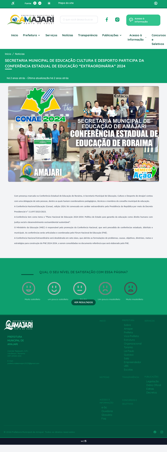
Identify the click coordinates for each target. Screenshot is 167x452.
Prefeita (128, 332)
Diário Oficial (153, 385)
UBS (126, 365)
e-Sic (104, 407)
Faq (104, 418)
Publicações (112, 35)
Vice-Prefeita (131, 336)
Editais (150, 388)
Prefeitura (32, 35)
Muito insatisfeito (133, 291)
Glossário (107, 414)
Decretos (151, 392)
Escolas (128, 369)
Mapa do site (66, 2)
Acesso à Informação (137, 37)
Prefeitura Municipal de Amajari (28, 432)
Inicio (14, 35)
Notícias (67, 35)
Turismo (128, 347)
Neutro (79, 291)
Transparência (87, 35)
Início (8, 53)
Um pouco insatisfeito (109, 291)
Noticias (20, 53)
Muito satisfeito (30, 291)
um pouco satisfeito (57, 291)
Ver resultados (83, 302)
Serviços (51, 35)
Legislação (152, 381)
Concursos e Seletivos (159, 39)
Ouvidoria (107, 411)
